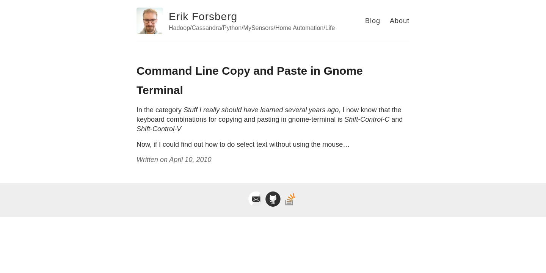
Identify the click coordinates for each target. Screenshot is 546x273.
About (400, 21)
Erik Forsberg (203, 16)
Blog (372, 21)
